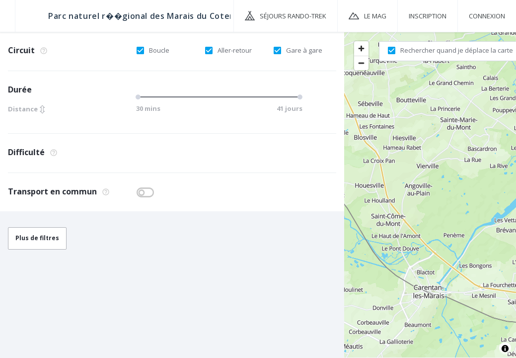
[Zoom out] (361, 63)
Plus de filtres (37, 238)
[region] (430, 194)
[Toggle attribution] (505, 349)
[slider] (140, 97)
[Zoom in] (361, 48)
